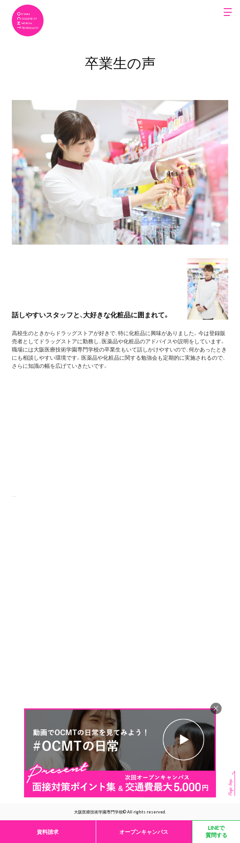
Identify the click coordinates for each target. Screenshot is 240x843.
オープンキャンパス (143, 832)
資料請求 (48, 832)
